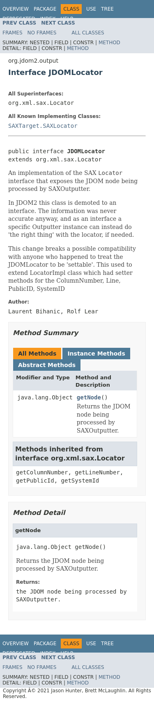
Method (109, 42)
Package (45, 9)
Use (91, 9)
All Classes (87, 33)
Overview (15, 9)
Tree (107, 9)
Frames (12, 33)
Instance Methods (96, 353)
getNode (89, 397)
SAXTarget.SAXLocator (43, 125)
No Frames (42, 33)
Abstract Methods (47, 365)
